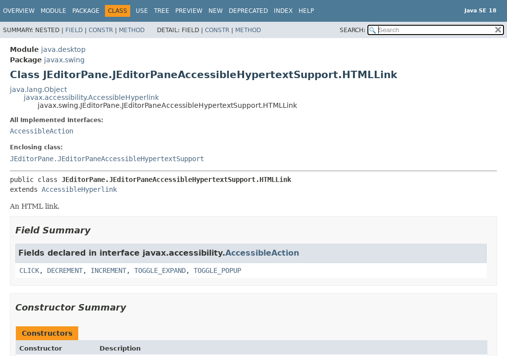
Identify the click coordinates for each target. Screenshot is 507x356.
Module (53, 10)
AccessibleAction (41, 131)
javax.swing (64, 60)
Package (86, 10)
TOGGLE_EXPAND (160, 270)
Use (142, 10)
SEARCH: (352, 30)
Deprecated (248, 10)
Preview (189, 10)
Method (132, 30)
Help (306, 10)
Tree (161, 10)
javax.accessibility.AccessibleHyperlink (91, 97)
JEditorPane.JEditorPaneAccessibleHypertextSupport (107, 159)
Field (74, 30)
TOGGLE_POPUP (217, 270)
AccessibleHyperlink (79, 189)
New (215, 10)
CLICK (29, 270)
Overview (19, 10)
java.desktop (63, 49)
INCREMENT (108, 270)
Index (283, 10)
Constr (101, 30)
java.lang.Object (38, 89)
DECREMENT (65, 270)
